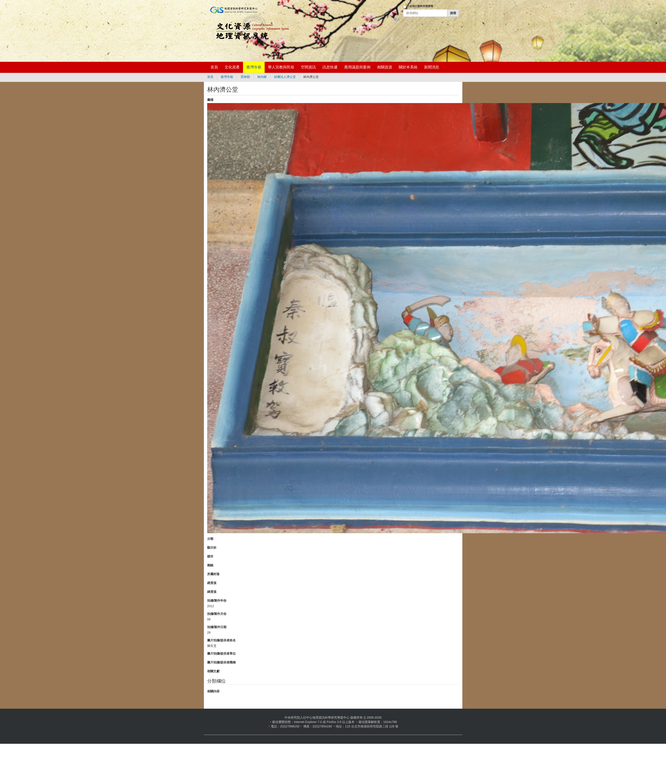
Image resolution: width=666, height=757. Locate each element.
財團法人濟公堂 (285, 77)
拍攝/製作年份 (217, 600)
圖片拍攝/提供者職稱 (221, 662)
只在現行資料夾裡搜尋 (420, 6)
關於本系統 (408, 67)
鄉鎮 (210, 565)
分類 (210, 538)
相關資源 (384, 67)
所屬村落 (213, 574)
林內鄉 (262, 77)
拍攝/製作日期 (217, 627)
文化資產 (232, 67)
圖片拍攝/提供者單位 (221, 653)
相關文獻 (213, 671)
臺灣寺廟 (253, 67)
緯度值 (211, 591)
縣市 (210, 556)
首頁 (214, 67)
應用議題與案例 (357, 67)
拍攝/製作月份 (217, 614)
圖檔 (210, 100)
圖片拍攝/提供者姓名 (221, 640)
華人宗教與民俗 (281, 67)
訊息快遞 (330, 67)
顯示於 (211, 547)
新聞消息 (431, 67)
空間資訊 (308, 67)
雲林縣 (245, 77)
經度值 (211, 583)
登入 (397, 19)
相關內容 (213, 691)
